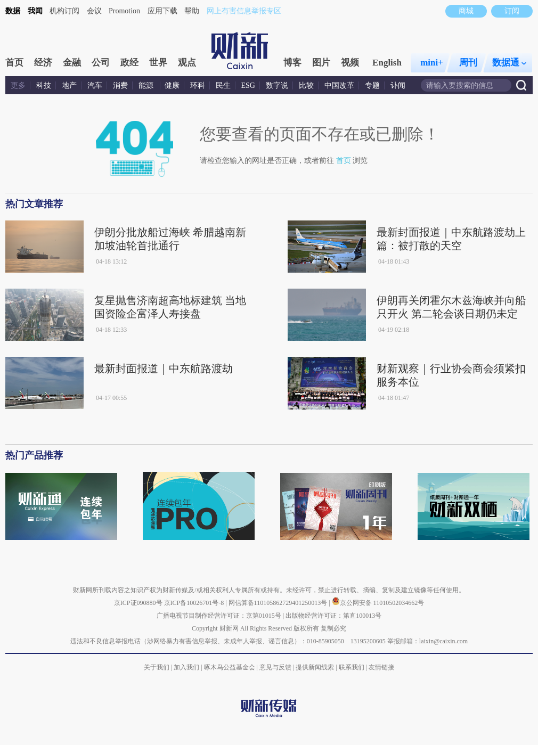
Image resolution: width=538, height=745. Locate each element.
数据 (12, 11)
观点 (187, 63)
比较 (306, 85)
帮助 (191, 11)
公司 (101, 63)
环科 (197, 85)
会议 (94, 11)
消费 (120, 85)
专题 (372, 85)
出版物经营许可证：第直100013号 (333, 615)
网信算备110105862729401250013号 (279, 603)
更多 (18, 85)
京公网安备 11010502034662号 (378, 603)
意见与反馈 (275, 667)
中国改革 (339, 85)
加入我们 (186, 667)
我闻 (35, 11)
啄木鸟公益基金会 (230, 667)
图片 (321, 63)
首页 (14, 63)
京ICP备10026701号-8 (195, 603)
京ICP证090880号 (138, 603)
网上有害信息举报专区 (244, 11)
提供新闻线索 (315, 667)
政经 (129, 63)
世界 (158, 63)
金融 (72, 63)
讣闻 (397, 85)
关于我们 (156, 667)
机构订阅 (64, 11)
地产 (69, 85)
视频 (350, 63)
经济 (43, 63)
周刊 (468, 63)
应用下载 (162, 11)
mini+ (431, 63)
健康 (172, 85)
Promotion (124, 11)
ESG (248, 85)
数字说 (277, 85)
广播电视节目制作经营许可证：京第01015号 (219, 615)
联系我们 (351, 667)
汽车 (94, 85)
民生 (223, 85)
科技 (43, 85)
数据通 (509, 63)
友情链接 (381, 667)
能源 (147, 85)
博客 (292, 63)
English (387, 63)
